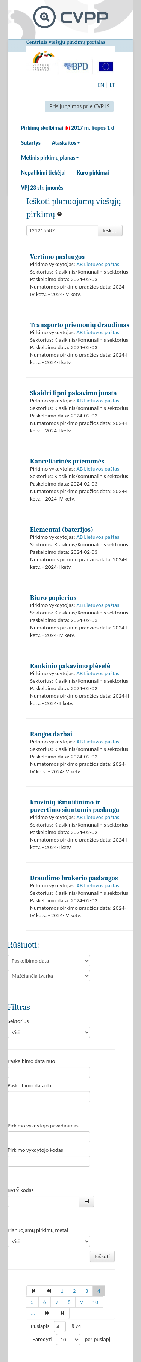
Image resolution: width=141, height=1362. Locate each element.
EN (100, 84)
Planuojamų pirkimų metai (38, 1230)
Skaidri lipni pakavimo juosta (73, 393)
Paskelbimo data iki (29, 1085)
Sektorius (18, 1021)
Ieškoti (110, 230)
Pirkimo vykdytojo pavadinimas (43, 1125)
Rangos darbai (51, 734)
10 (95, 1302)
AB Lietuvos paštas (97, 264)
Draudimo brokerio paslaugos (74, 878)
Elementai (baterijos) (61, 529)
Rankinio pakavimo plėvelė (70, 666)
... (33, 1313)
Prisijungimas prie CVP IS (79, 106)
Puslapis (40, 1326)
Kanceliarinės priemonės (67, 461)
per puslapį (97, 1339)
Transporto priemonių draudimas (79, 325)
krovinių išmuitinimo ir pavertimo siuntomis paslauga (74, 805)
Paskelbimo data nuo (31, 1061)
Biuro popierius (53, 597)
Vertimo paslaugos (57, 256)
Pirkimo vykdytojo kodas (35, 1150)
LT (112, 84)
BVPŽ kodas (21, 1190)
